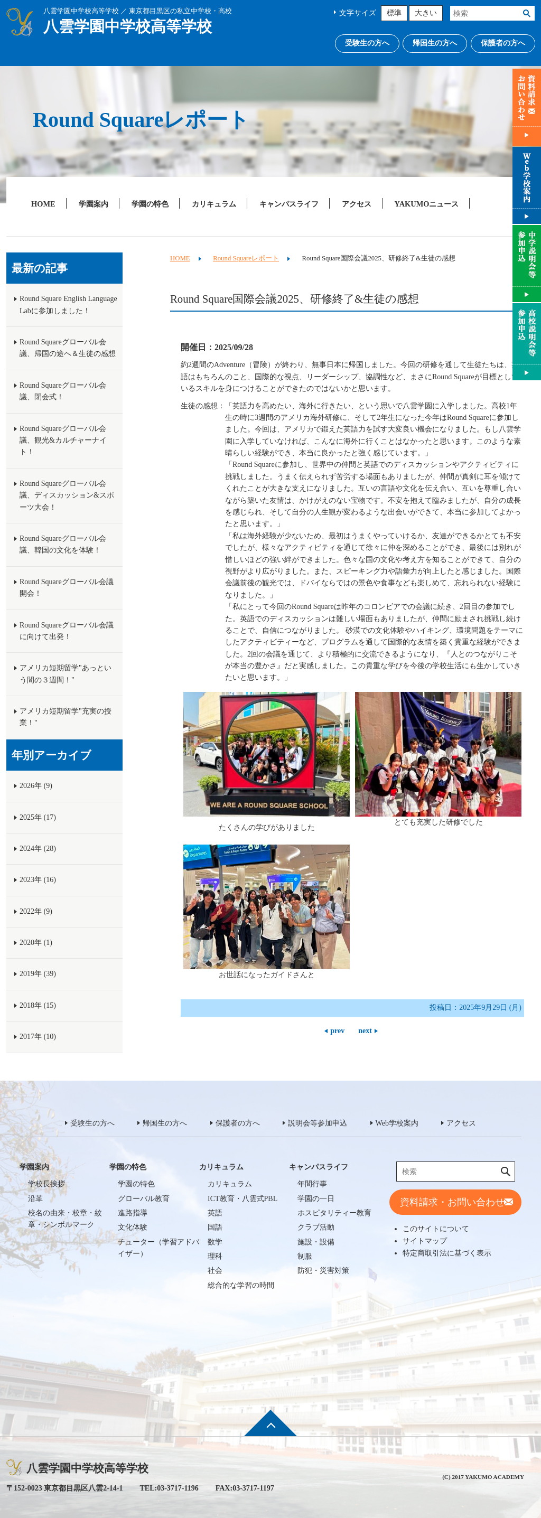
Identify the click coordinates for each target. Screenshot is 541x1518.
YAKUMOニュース (427, 204)
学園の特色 (150, 204)
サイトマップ (425, 1240)
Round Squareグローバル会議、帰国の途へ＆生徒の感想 (68, 348)
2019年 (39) (38, 974)
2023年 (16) (38, 880)
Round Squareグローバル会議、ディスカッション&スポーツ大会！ (67, 495)
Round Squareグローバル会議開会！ (67, 587)
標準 (394, 13)
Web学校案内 (397, 1123)
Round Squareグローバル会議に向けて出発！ (67, 631)
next (365, 1031)
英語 (215, 1213)
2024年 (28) (38, 848)
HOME (43, 204)
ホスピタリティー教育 (334, 1213)
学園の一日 (315, 1199)
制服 (304, 1256)
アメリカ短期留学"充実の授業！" (65, 717)
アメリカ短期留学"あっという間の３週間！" (65, 673)
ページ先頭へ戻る (270, 1430)
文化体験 (132, 1227)
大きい (426, 13)
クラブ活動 (315, 1227)
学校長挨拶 (46, 1184)
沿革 (35, 1199)
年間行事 (312, 1184)
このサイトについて (436, 1228)
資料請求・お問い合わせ (452, 1202)
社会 (215, 1271)
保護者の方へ (503, 43)
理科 (215, 1256)
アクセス (356, 204)
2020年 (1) (36, 943)
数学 (215, 1242)
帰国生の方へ (435, 43)
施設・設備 (315, 1242)
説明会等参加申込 (317, 1123)
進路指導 (132, 1213)
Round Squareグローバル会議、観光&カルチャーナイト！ (63, 440)
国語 (215, 1227)
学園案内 (93, 204)
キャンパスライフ (289, 204)
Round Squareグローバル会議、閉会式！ (63, 391)
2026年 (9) (36, 786)
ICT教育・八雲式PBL (242, 1199)
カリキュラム (214, 204)
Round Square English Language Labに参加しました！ (68, 304)
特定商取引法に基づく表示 (447, 1253)
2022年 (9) (36, 911)
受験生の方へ (367, 43)
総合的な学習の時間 (241, 1285)
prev (337, 1031)
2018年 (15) (38, 1005)
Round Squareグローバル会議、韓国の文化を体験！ (63, 544)
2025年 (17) (38, 817)
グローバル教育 (144, 1199)
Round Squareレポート (246, 258)
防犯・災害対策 (323, 1271)
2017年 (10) (38, 1037)
